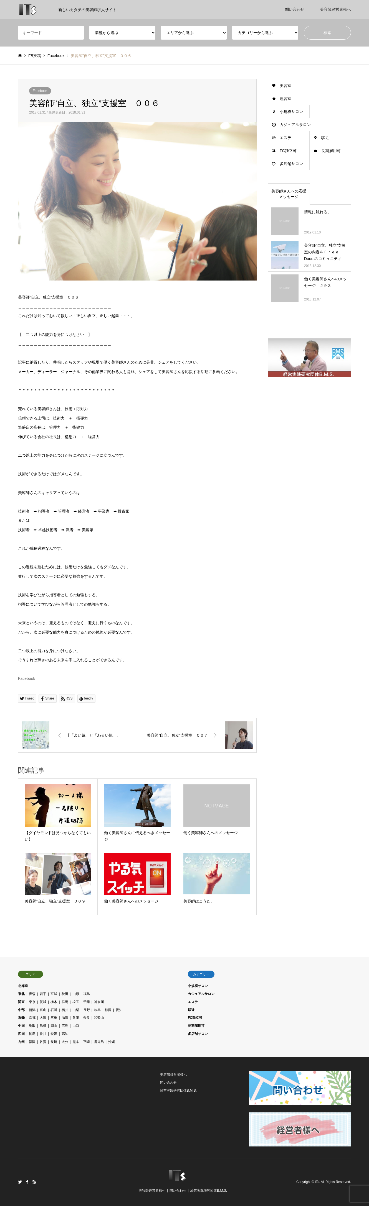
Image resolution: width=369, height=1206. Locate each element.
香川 (43, 1034)
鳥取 (32, 1026)
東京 (32, 1002)
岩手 (43, 994)
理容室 (285, 98)
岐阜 (97, 1010)
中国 (21, 1026)
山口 (75, 1026)
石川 (53, 1010)
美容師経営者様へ (335, 9)
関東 (21, 1002)
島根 (43, 1026)
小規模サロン (291, 111)
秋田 (65, 994)
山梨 (75, 1010)
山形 (75, 994)
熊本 (75, 1042)
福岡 (32, 1042)
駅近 (325, 137)
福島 (86, 994)
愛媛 (53, 1034)
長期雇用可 (331, 150)
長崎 (53, 1042)
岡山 (53, 1026)
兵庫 (75, 1018)
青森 (32, 994)
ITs (317, 1182)
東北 (21, 994)
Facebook (40, 91)
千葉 (86, 1002)
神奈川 (99, 1002)
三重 (53, 1018)
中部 (21, 1010)
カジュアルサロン (295, 124)
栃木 (53, 1002)
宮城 (53, 994)
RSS (34, 1182)
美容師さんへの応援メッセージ (288, 194)
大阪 (43, 1018)
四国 (21, 1034)
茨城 (43, 1002)
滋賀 (65, 1018)
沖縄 (111, 1042)
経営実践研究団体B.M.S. (178, 1090)
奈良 (86, 1018)
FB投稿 (34, 55)
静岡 (108, 1010)
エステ (285, 137)
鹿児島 (99, 1042)
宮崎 (86, 1042)
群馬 (65, 1002)
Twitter (20, 1182)
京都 (32, 1018)
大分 (65, 1042)
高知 (65, 1034)
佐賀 (43, 1042)
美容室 (285, 85)
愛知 (119, 1010)
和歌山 (99, 1018)
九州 (21, 1042)
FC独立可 (288, 150)
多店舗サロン (291, 163)
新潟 (32, 1010)
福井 (65, 1010)
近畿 (21, 1018)
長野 (86, 1010)
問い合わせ (294, 9)
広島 (65, 1026)
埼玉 (75, 1002)
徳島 (32, 1034)
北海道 (23, 986)
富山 (43, 1010)
